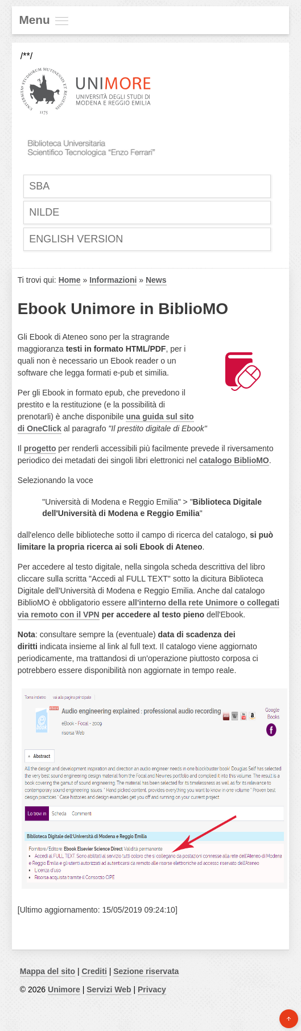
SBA (39, 186)
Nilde (44, 212)
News (156, 279)
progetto (40, 448)
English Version (76, 239)
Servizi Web (108, 989)
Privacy (152, 989)
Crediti (93, 971)
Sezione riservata (146, 971)
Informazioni (113, 279)
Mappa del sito (47, 971)
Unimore (64, 989)
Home (70, 279)
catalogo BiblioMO (234, 460)
